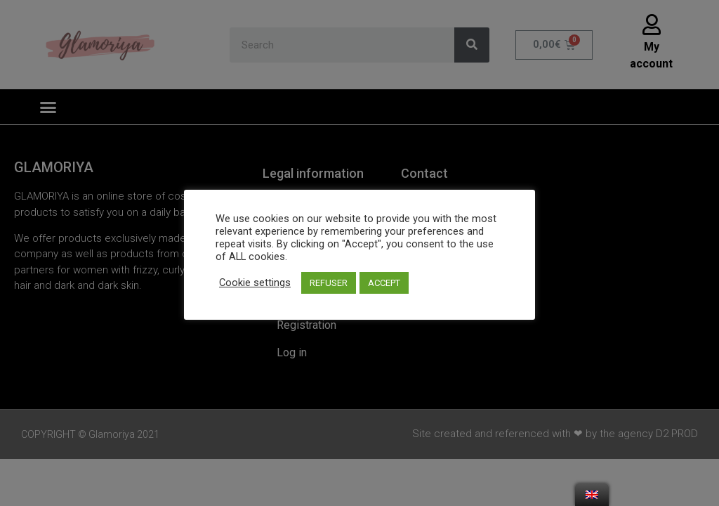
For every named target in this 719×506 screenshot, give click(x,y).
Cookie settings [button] (255, 282)
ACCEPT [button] (384, 283)
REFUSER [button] (329, 283)
